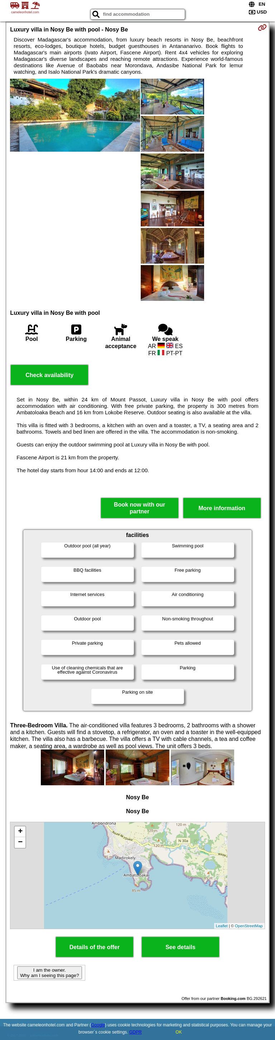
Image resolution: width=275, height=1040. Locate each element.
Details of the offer (94, 947)
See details (180, 947)
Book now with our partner (139, 508)
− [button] (20, 842)
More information (221, 508)
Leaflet (222, 926)
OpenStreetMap (249, 926)
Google (98, 1024)
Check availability (49, 375)
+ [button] (20, 831)
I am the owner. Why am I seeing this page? (49, 972)
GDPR (135, 1032)
